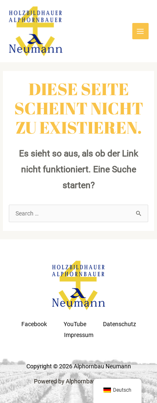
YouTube (75, 324)
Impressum (78, 335)
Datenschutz (119, 324)
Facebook (34, 324)
